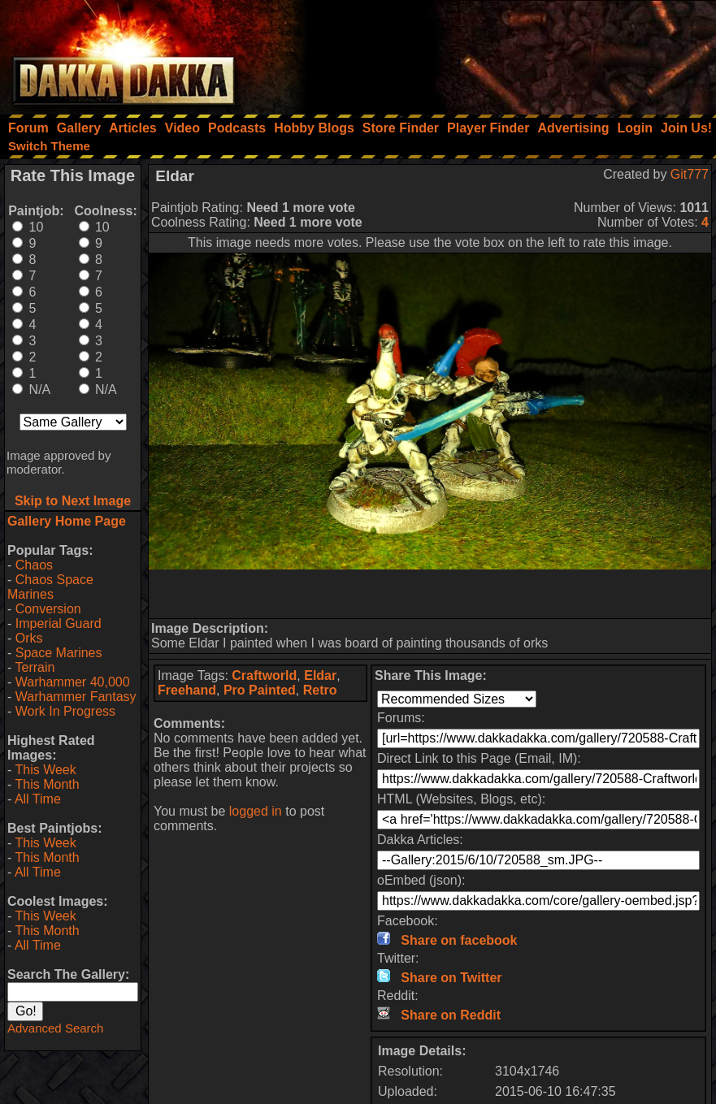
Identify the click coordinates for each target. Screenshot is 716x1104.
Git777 (689, 174)
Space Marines (58, 653)
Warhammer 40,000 (72, 682)
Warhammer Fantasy (76, 697)
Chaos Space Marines (50, 587)
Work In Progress (65, 711)
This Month (47, 784)
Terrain (34, 667)
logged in (255, 811)
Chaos (34, 565)
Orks (29, 638)
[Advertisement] (497, 52)
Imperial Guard (58, 623)
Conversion (48, 609)
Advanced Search (55, 1028)
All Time (38, 799)
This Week (45, 770)
